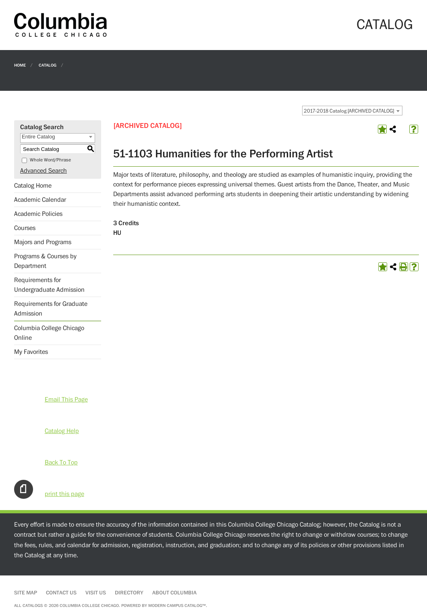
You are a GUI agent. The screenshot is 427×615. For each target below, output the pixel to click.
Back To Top (61, 462)
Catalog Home (33, 186)
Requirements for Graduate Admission (50, 309)
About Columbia (174, 592)
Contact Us (61, 592)
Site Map (25, 592)
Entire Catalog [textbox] (38, 137)
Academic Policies (38, 214)
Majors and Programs (42, 242)
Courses (24, 228)
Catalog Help (62, 431)
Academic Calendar (40, 200)
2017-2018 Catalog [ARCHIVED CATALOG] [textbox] (349, 111)
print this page (64, 494)
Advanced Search (43, 171)
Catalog (47, 64)
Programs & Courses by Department (45, 261)
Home (20, 64)
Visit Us (95, 592)
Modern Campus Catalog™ (177, 605)
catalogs (33, 605)
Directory (129, 592)
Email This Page (66, 399)
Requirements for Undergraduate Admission (49, 285)
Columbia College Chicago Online (49, 333)
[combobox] (352, 110)
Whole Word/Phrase (50, 160)
